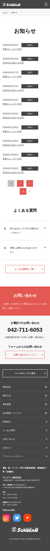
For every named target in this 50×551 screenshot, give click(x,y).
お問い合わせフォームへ (25, 355)
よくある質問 (9, 430)
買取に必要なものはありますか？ (23, 250)
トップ (5, 12)
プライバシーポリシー (13, 456)
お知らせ (7, 447)
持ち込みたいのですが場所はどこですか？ (24, 230)
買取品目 (7, 387)
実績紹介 (7, 421)
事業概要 (7, 404)
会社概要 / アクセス (12, 413)
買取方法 (7, 395)
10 (23, 191)
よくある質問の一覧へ (25, 269)
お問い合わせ (9, 439)
